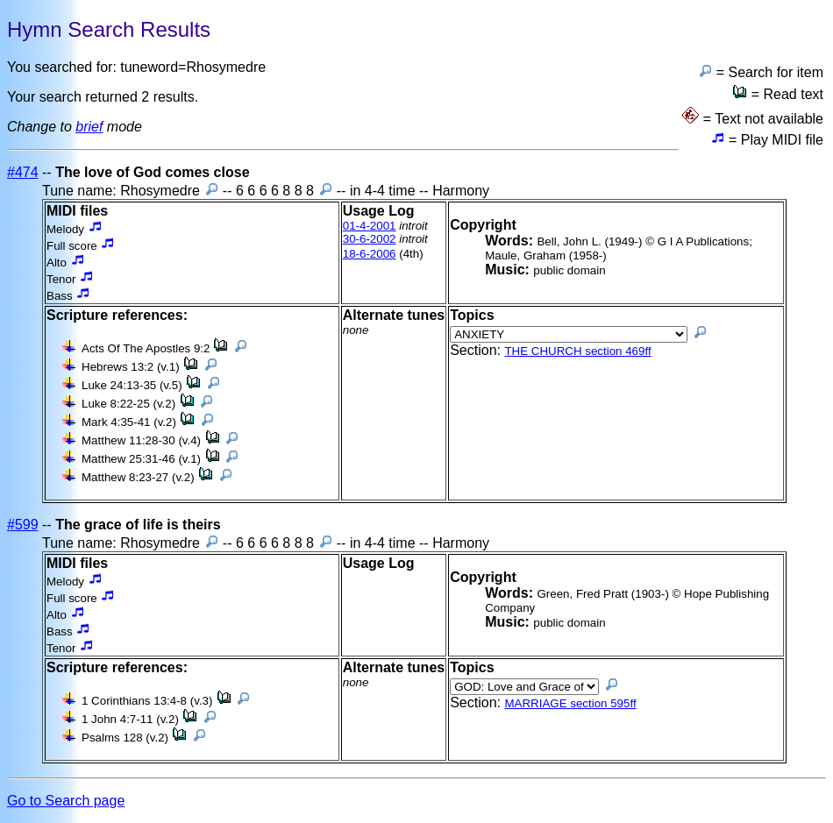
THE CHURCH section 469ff (577, 351)
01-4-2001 (369, 225)
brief (89, 126)
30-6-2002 (369, 238)
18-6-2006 (369, 253)
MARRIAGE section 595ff (570, 703)
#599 (23, 524)
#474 (23, 172)
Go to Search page (66, 800)
